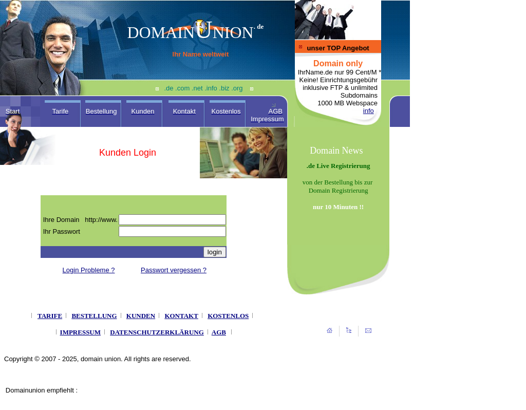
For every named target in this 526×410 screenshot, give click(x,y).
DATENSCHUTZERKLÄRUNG (157, 332)
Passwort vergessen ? (173, 270)
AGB (219, 332)
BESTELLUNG (94, 316)
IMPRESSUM (80, 332)
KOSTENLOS (228, 316)
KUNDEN (140, 316)
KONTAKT (181, 316)
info (368, 111)
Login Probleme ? (89, 270)
